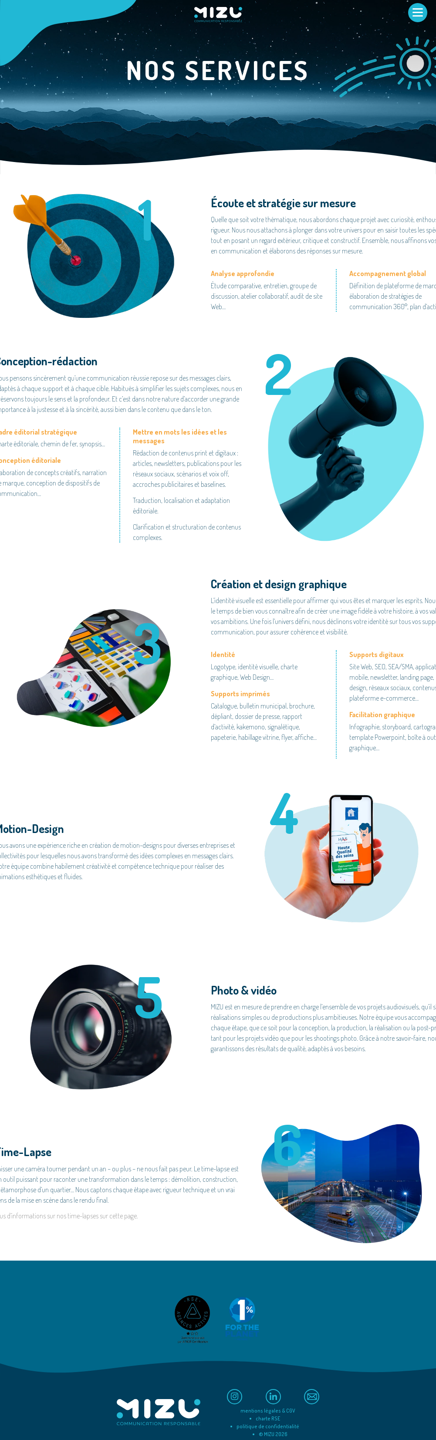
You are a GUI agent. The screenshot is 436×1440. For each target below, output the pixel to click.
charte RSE (268, 1418)
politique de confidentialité (268, 1426)
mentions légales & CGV (267, 1410)
